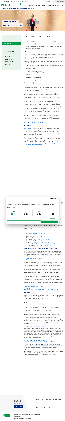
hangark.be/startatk (38, 247)
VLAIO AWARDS (58, 399)
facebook (44, 238)
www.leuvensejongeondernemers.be (41, 249)
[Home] (2, 8)
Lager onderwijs (7, 37)
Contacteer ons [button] (59, 1)
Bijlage (27, 265)
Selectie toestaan (32, 221)
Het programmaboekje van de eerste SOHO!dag (34, 334)
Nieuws (23, 3)
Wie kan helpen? (24, 8)
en (62, 3)
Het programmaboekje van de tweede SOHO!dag (34, 349)
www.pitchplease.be (42, 246)
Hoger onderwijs (7, 43)
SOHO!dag (7, 68)
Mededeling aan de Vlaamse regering (34, 264)
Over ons (48, 3)
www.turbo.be (36, 241)
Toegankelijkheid (23, 418)
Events (27, 3)
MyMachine (7, 56)
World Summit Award (49, 140)
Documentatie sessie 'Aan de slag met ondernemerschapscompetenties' (39, 350)
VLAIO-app (51, 399)
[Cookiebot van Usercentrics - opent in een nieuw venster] (50, 198)
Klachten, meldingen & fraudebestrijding (43, 407)
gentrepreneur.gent (40, 244)
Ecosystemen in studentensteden (9, 60)
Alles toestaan (49, 221)
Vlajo (6, 48)
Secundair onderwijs (8, 40)
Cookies (29, 418)
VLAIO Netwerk (55, 4)
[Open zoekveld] (62, 6)
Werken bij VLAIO (39, 399)
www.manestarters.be (41, 250)
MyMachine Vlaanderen (29, 131)
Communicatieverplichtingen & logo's (43, 404)
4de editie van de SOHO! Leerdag (38, 359)
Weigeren (15, 221)
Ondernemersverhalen (33, 3)
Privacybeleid (17, 418)
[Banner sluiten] (57, 198)
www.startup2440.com (40, 243)
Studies (46, 399)
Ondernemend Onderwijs (15, 8)
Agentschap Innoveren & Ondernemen (18, 1)
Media (39, 3)
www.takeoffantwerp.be (49, 239)
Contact (37, 402)
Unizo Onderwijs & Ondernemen (9, 52)
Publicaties (43, 3)
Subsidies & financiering (53, 5)
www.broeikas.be (37, 238)
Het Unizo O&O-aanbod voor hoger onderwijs (34, 125)
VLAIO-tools (17, 3)
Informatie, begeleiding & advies (37, 5)
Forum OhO (7, 65)
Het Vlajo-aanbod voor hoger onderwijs (32, 81)
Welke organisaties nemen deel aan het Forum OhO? (35, 293)
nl (60, 3)
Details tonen (52, 218)
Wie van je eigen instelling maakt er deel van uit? (34, 295)
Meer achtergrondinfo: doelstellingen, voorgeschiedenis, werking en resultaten (41, 296)
